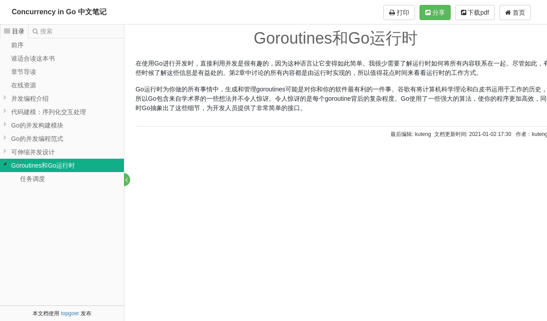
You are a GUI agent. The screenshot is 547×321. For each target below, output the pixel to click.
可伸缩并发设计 (33, 152)
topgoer (70, 313)
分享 (435, 12)
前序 (17, 45)
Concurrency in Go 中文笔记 (59, 12)
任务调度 (32, 178)
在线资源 (23, 85)
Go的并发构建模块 (37, 125)
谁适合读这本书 (33, 58)
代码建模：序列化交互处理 (48, 111)
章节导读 (23, 71)
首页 (515, 12)
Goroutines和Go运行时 (43, 165)
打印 (399, 12)
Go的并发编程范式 (37, 138)
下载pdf (475, 12)
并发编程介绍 (30, 98)
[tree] (62, 111)
